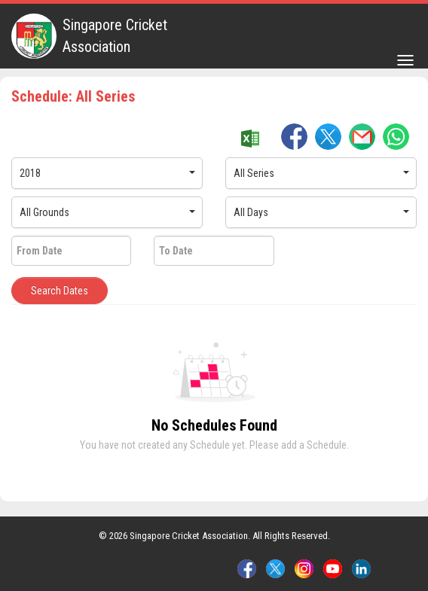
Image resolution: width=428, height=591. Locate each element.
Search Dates (59, 291)
